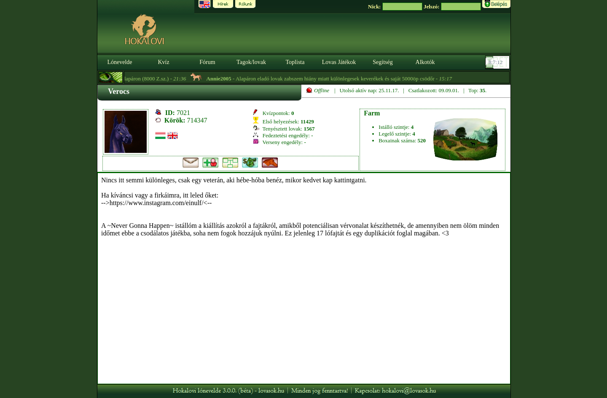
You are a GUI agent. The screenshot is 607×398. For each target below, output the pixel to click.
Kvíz (163, 62)
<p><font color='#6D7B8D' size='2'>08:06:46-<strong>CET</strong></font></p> (498, 62)
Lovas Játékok (339, 62)
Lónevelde (119, 62)
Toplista (295, 62)
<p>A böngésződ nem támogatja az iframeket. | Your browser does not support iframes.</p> (303, 278)
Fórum (207, 62)
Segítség (382, 62)
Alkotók (425, 62)
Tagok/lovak (251, 62)
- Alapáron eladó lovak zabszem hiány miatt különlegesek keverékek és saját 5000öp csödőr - (333, 78)
